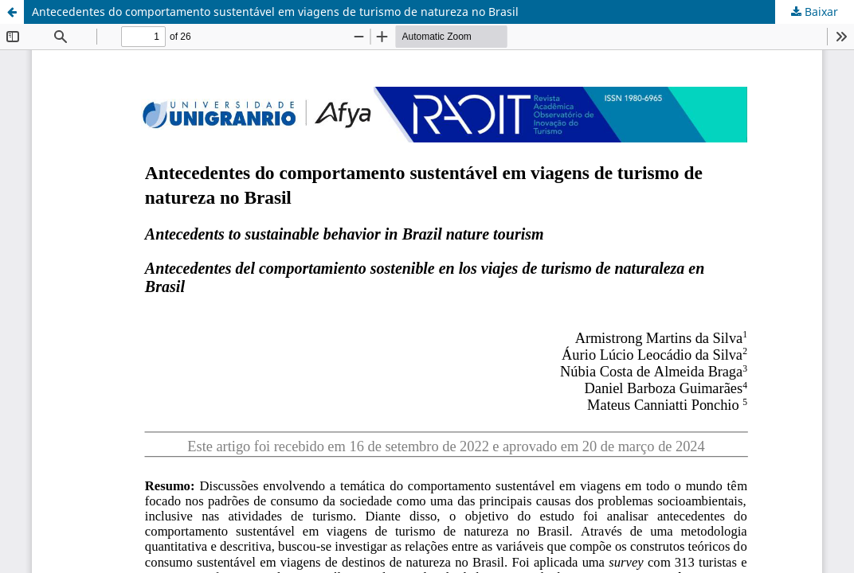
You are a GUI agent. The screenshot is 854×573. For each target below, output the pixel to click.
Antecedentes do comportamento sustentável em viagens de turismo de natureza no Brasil (275, 11)
